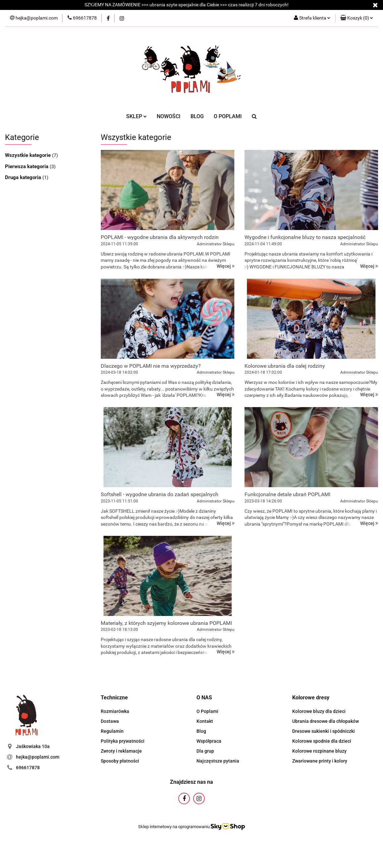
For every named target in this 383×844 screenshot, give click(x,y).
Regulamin (112, 731)
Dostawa (110, 721)
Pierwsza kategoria (27, 166)
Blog (201, 731)
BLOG (197, 116)
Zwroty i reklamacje (121, 751)
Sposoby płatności (120, 761)
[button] (356, 18)
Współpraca (208, 741)
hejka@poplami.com (37, 757)
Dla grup (205, 751)
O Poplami (207, 711)
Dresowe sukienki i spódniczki (323, 731)
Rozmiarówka (115, 711)
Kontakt (204, 721)
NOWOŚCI (169, 116)
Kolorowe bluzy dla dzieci (319, 711)
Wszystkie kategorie (28, 155)
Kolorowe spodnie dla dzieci (321, 741)
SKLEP (136, 116)
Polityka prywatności (122, 741)
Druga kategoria (23, 177)
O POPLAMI (228, 116)
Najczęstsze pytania (217, 761)
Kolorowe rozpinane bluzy (319, 751)
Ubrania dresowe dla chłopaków (325, 721)
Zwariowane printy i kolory (319, 761)
